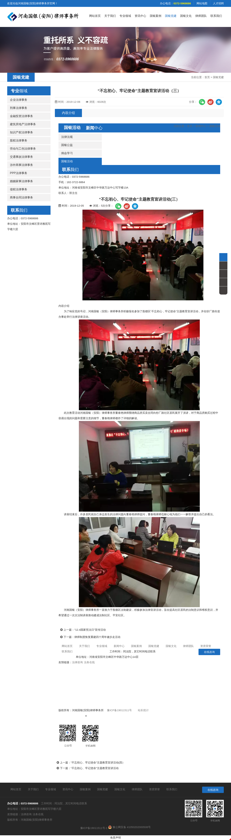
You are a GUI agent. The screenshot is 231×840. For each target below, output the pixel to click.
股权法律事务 (18, 140)
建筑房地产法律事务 (23, 124)
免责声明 (115, 837)
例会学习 (67, 153)
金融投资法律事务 (21, 116)
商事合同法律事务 (21, 197)
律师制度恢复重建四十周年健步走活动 (97, 636)
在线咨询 (209, 651)
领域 (19, 90)
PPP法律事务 (18, 173)
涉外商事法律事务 (21, 164)
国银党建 (170, 15)
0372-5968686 (98, 651)
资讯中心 (140, 15)
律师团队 (201, 15)
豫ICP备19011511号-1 (93, 828)
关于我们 (110, 15)
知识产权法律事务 (21, 132)
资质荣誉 (205, 646)
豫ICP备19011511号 (119, 710)
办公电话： (175, 3)
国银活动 (214, 126)
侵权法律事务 (18, 189)
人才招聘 (218, 3)
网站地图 (202, 3)
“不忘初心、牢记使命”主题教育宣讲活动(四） (98, 762)
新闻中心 (200, 126)
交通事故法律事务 (21, 156)
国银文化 (186, 15)
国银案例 (155, 15)
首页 (207, 77)
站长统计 (143, 710)
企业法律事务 (18, 99)
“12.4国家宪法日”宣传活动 (90, 629)
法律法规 (67, 136)
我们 (19, 210)
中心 (94, 128)
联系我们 (216, 15)
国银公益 (67, 145)
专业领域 (125, 15)
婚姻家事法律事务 (21, 181)
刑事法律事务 (18, 107)
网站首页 (95, 15)
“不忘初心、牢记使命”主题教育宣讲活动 (95, 768)
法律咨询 (77, 662)
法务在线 (89, 662)
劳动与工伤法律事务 (23, 148)
